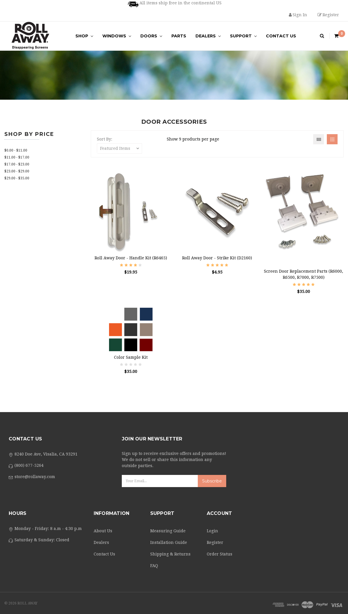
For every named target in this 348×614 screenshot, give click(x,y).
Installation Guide (168, 542)
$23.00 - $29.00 (16, 171)
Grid (332, 139)
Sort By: (104, 139)
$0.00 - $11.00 (15, 150)
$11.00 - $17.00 (16, 157)
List (318, 139)
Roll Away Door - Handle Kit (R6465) (131, 258)
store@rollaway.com (34, 476)
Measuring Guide (168, 531)
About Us (103, 531)
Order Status (219, 554)
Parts (178, 36)
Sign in (298, 14)
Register (328, 14)
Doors (151, 36)
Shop (84, 36)
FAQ (154, 565)
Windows (116, 36)
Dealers (208, 36)
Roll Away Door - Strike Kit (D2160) (217, 258)
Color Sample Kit (131, 357)
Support (243, 36)
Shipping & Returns (170, 554)
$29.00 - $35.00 (16, 178)
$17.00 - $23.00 (16, 164)
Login (212, 531)
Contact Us (281, 36)
